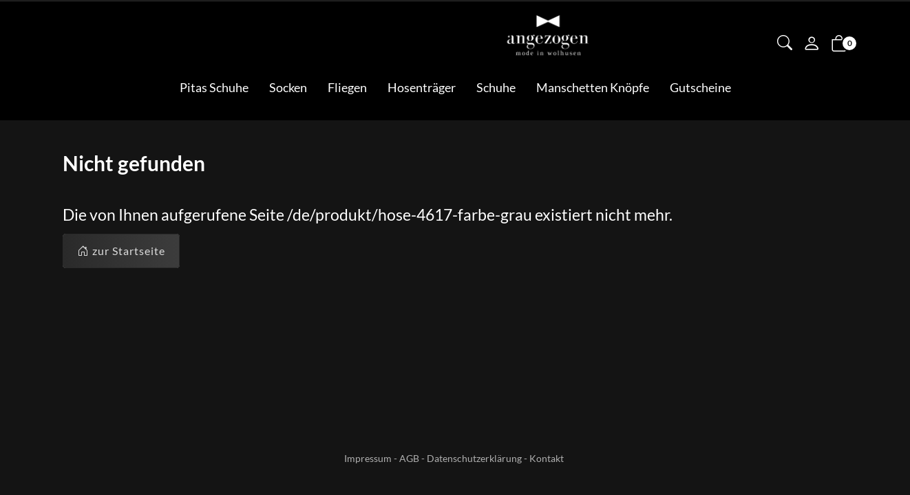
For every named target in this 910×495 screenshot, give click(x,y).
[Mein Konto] (812, 44)
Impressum (368, 458)
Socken (288, 87)
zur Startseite (121, 251)
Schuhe (496, 87)
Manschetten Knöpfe (592, 87)
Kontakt (546, 458)
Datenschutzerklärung (474, 458)
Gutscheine (700, 87)
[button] (784, 44)
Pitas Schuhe (214, 87)
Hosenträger (422, 87)
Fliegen (347, 87)
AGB (409, 458)
